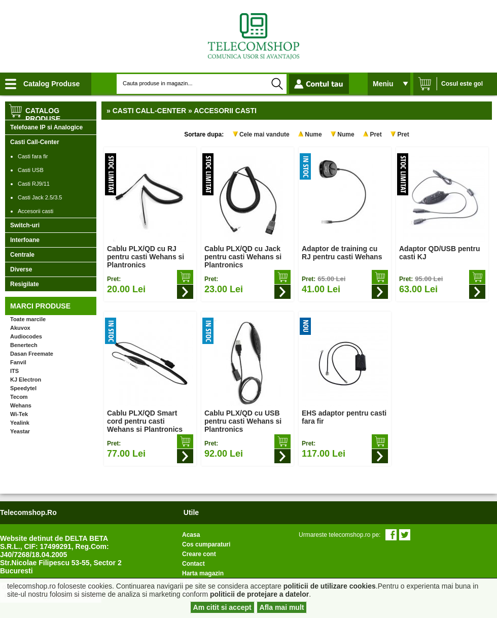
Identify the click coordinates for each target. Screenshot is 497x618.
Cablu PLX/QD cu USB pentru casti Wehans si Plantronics (242, 421)
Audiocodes (26, 336)
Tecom (19, 397)
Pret (375, 134)
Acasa (191, 534)
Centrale (22, 254)
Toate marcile (28, 319)
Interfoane (25, 240)
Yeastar (20, 431)
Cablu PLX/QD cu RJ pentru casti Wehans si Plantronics (145, 257)
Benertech (24, 345)
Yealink (19, 423)
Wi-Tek (19, 414)
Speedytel (23, 388)
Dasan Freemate (31, 354)
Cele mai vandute (264, 134)
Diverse (21, 269)
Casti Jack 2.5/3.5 (40, 197)
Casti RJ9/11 (34, 184)
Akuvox (20, 328)
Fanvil (18, 362)
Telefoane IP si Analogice (46, 127)
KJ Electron (25, 379)
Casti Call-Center (34, 142)
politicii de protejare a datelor (259, 594)
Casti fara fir (33, 156)
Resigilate (24, 284)
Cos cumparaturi (206, 544)
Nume (313, 134)
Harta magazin (203, 573)
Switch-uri (25, 225)
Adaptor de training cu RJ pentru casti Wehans (342, 253)
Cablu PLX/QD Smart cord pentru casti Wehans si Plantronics (145, 421)
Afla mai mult (282, 607)
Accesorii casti (35, 211)
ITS (14, 371)
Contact (193, 563)
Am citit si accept (222, 607)
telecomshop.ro (28, 512)
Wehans (20, 405)
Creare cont (199, 554)
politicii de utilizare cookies (329, 586)
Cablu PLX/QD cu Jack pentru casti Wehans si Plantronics (242, 257)
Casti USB (31, 170)
